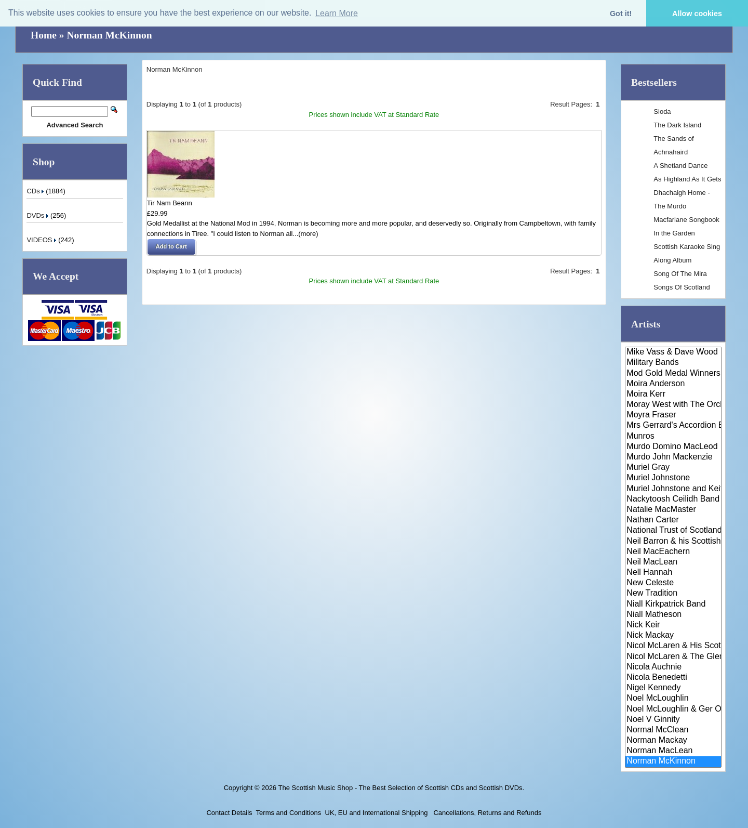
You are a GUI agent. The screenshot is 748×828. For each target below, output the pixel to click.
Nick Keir (672, 625)
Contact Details (229, 813)
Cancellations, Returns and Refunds (487, 813)
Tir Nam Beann (169, 203)
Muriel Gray (672, 468)
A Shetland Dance (680, 165)
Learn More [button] (336, 13)
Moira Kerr (672, 394)
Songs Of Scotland (681, 287)
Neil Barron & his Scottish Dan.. (672, 541)
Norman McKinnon (109, 35)
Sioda (662, 111)
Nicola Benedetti (672, 678)
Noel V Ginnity (672, 720)
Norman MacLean (672, 751)
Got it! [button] (621, 13)
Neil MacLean (672, 562)
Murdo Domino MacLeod (672, 447)
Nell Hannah (672, 573)
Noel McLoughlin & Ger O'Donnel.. (672, 709)
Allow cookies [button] (697, 13)
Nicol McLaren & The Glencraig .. (672, 657)
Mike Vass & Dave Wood (672, 352)
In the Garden (674, 233)
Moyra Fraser (672, 415)
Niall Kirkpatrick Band (672, 604)
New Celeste (672, 583)
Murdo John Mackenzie (672, 457)
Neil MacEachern (672, 552)
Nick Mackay (672, 635)
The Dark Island (677, 125)
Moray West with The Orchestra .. (672, 405)
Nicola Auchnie (672, 667)
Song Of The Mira (679, 274)
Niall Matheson (672, 615)
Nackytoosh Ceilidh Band (672, 499)
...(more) (305, 234)
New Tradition (672, 593)
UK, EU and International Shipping (376, 813)
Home (44, 35)
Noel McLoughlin (672, 698)
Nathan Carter (672, 520)
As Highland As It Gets (687, 179)
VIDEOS (42, 240)
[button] (171, 247)
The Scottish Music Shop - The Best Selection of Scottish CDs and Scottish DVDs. (401, 788)
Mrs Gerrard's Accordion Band (672, 425)
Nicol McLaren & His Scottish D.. (672, 646)
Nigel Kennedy (672, 688)
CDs (36, 191)
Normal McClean (672, 730)
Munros (672, 436)
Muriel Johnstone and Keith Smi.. (672, 489)
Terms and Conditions (289, 813)
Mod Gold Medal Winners (672, 374)
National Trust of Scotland (672, 530)
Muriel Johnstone (672, 478)
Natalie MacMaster (672, 510)
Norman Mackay (672, 740)
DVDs (38, 215)
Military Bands (672, 363)
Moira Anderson (672, 384)
